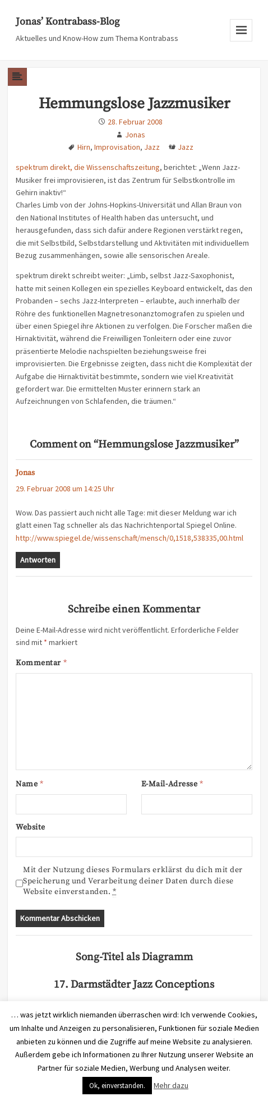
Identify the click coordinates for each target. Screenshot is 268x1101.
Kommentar (41, 663)
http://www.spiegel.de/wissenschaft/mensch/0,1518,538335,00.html (129, 538)
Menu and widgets (241, 41)
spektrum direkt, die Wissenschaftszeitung (88, 167)
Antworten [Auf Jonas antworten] (38, 560)
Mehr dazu (171, 1085)
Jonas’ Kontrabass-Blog (67, 21)
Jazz (152, 147)
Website (30, 827)
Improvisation (117, 147)
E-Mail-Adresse (172, 784)
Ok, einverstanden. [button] (117, 1085)
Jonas (135, 135)
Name (29, 784)
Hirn (83, 147)
